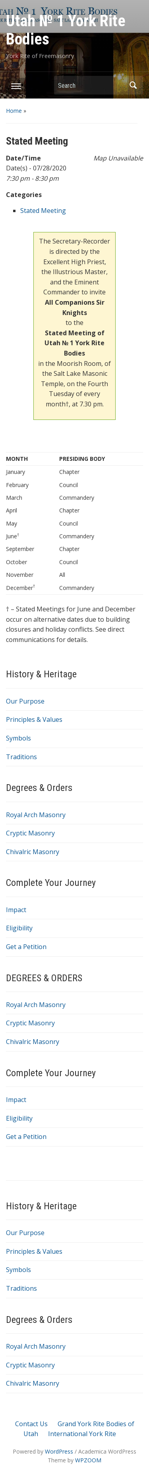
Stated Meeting (43, 210)
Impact (16, 909)
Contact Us (31, 1423)
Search (133, 85)
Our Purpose (25, 701)
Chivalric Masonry (32, 851)
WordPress (59, 1451)
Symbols (18, 738)
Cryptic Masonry (30, 833)
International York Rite (82, 1433)
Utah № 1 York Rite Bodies (66, 30)
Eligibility (19, 928)
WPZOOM (88, 1460)
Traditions (21, 756)
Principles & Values (34, 719)
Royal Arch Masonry (36, 814)
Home (14, 110)
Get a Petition (26, 946)
